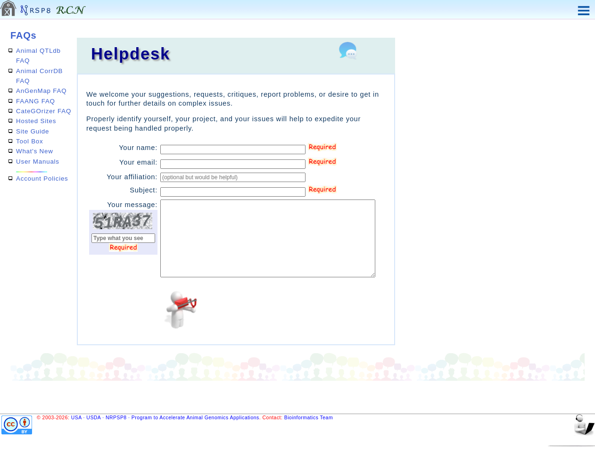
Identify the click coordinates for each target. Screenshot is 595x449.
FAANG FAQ (35, 101)
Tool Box (29, 141)
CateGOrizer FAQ (43, 111)
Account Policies (42, 178)
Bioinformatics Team (308, 417)
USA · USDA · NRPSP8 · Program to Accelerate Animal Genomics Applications (165, 417)
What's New (34, 151)
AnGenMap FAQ (41, 90)
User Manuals (37, 161)
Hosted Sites (36, 121)
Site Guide (32, 131)
